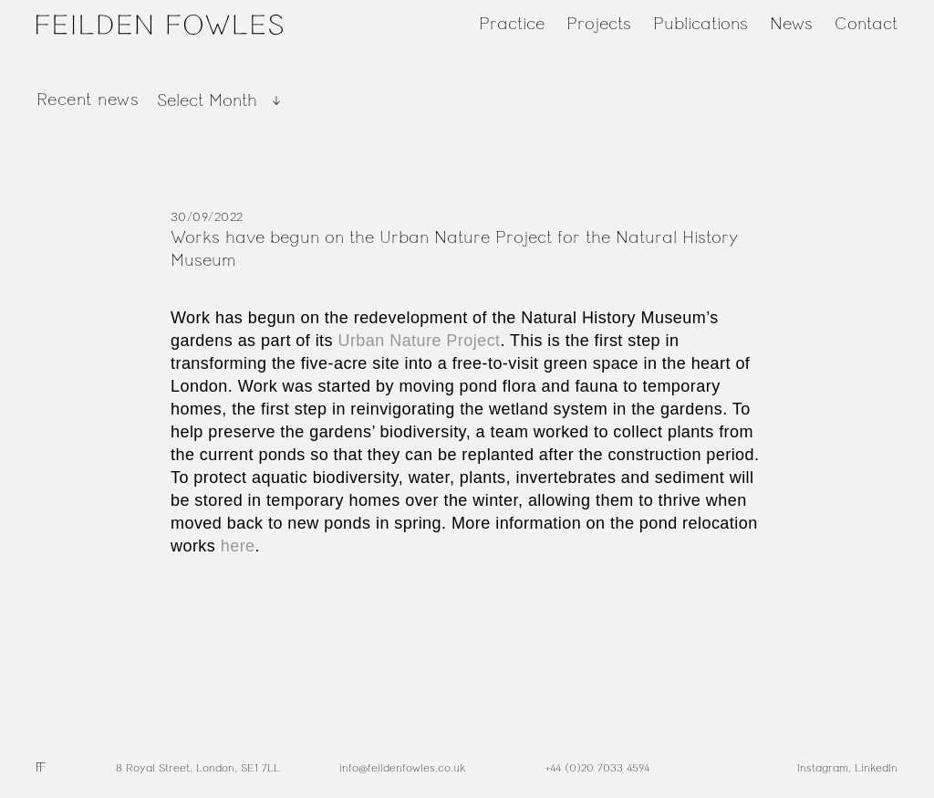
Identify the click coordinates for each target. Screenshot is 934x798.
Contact (866, 24)
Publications (700, 24)
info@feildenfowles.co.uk (402, 767)
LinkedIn (876, 767)
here (238, 546)
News (791, 24)
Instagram (822, 767)
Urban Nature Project (418, 340)
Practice (512, 24)
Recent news (87, 99)
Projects (598, 24)
